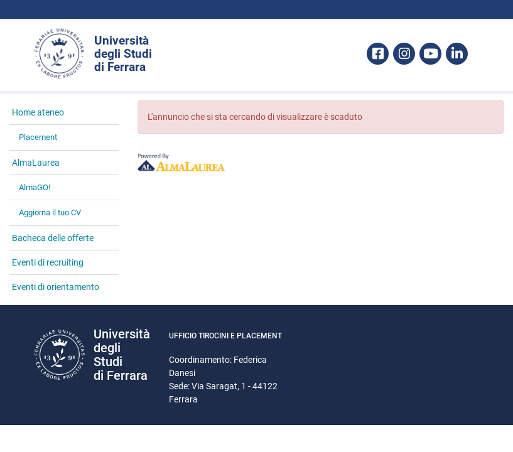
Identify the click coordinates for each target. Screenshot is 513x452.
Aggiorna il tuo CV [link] (50, 212)
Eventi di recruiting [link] (48, 262)
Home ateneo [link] (38, 112)
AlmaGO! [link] (34, 187)
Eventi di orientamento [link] (55, 287)
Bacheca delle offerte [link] (53, 238)
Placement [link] (38, 137)
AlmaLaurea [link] (36, 163)
